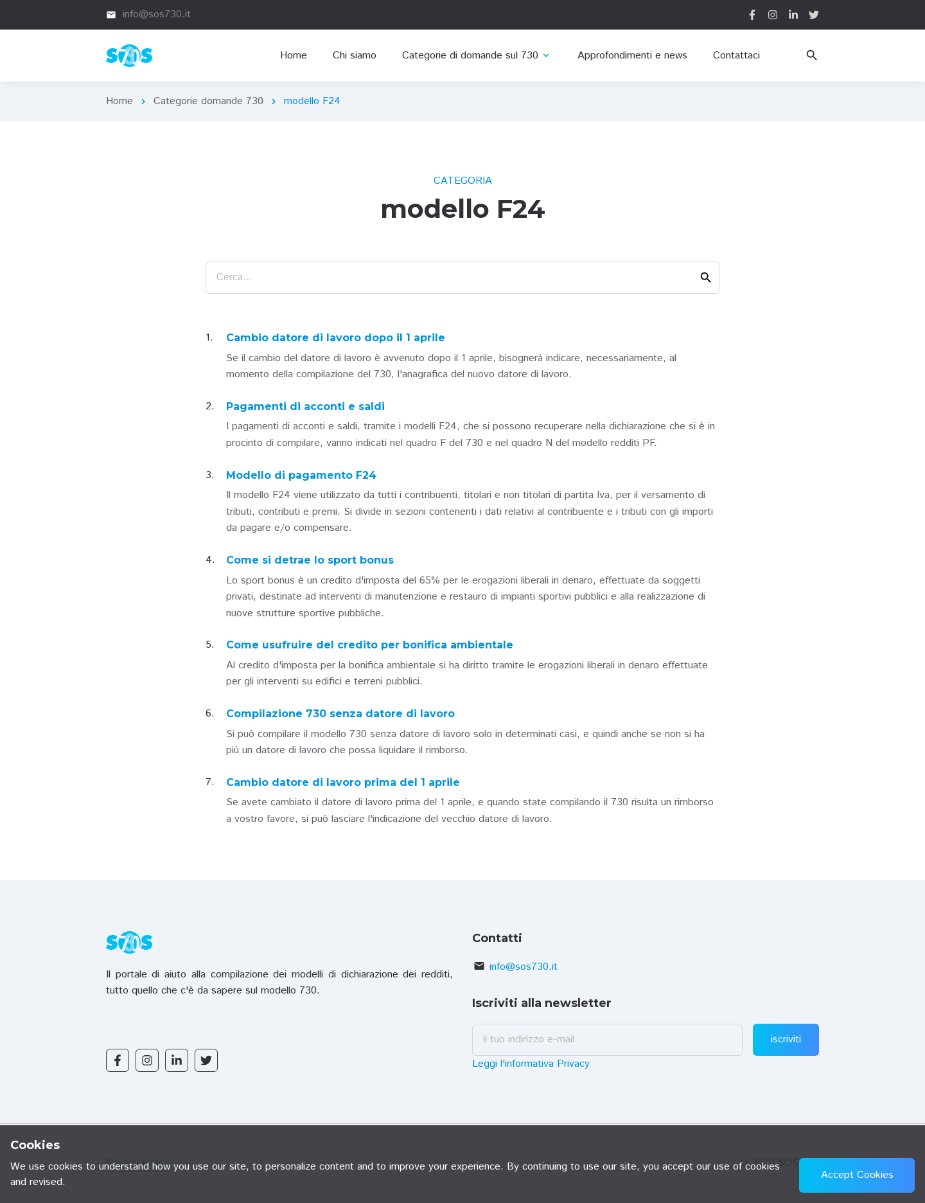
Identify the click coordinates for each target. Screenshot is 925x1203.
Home (119, 101)
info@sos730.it (523, 966)
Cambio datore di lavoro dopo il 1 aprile (335, 338)
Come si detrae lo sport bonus (310, 560)
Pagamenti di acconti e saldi (305, 406)
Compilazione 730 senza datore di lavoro (340, 714)
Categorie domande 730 (208, 101)
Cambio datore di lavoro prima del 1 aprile (343, 782)
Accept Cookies (857, 1175)
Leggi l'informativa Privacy (531, 1063)
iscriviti (786, 1039)
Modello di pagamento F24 (301, 475)
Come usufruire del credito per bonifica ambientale (369, 645)
